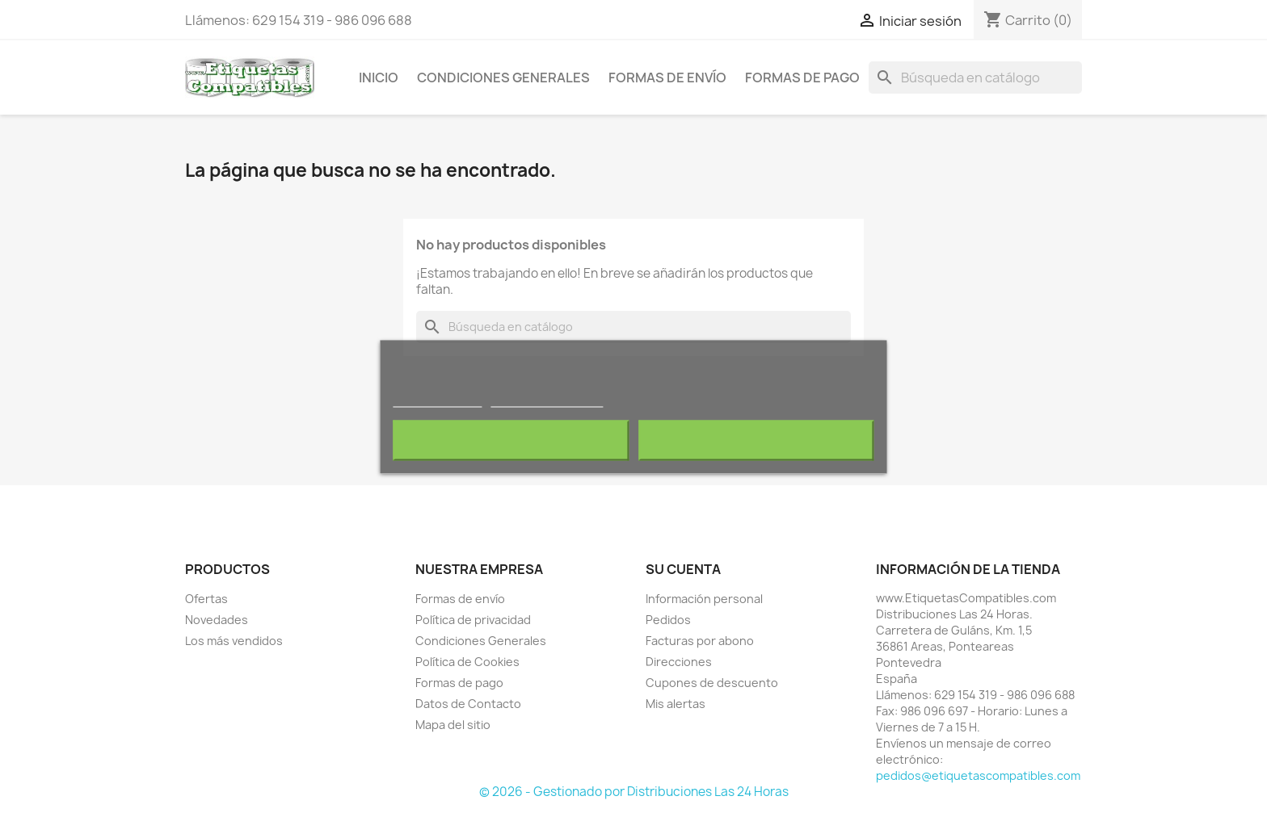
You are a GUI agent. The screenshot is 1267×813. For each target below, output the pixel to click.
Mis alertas (675, 703)
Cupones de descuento (712, 682)
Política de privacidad (473, 619)
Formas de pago (802, 77)
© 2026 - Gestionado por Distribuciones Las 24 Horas (634, 791)
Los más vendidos (234, 640)
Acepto (756, 440)
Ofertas (206, 598)
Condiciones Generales (503, 77)
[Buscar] (975, 77)
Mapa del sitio (452, 724)
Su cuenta (683, 569)
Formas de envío (667, 77)
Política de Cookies (467, 661)
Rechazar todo (511, 440)
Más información (437, 399)
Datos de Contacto (468, 703)
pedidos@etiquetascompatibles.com (978, 775)
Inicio (378, 77)
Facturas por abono (700, 640)
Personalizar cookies (547, 399)
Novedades (216, 619)
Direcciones (679, 661)
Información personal (704, 598)
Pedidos (668, 619)
